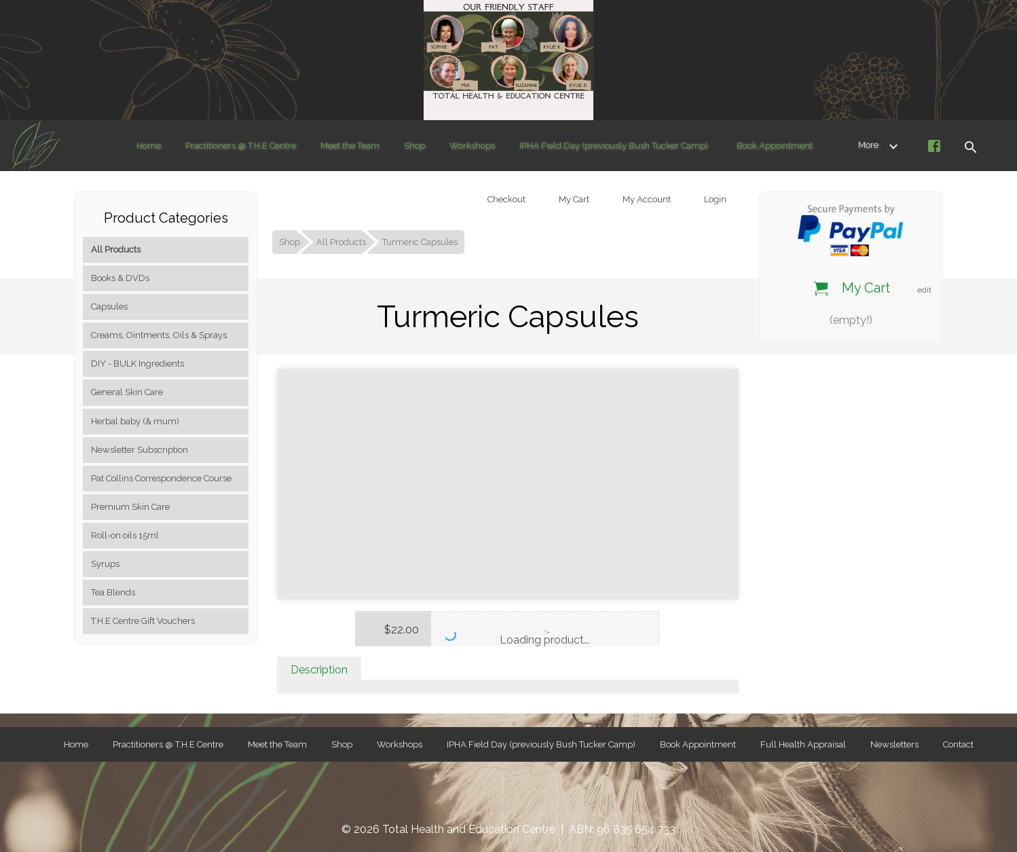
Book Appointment (775, 146)
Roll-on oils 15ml (125, 535)
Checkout (505, 199)
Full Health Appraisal (803, 744)
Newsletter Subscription (139, 450)
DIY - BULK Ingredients (137, 363)
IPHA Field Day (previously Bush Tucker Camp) (613, 146)
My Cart (573, 199)
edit (924, 290)
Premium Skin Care (130, 507)
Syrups (105, 564)
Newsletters (894, 744)
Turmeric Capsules (420, 242)
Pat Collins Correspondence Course (161, 478)
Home (148, 146)
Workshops (472, 146)
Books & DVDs (120, 278)
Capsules (109, 306)
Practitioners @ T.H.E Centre (240, 146)
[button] (970, 145)
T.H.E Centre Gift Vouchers (143, 621)
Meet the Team (350, 146)
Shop (414, 146)
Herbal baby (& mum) (135, 421)
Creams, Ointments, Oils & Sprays (159, 335)
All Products (116, 249)
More (880, 145)
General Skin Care (127, 392)
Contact (958, 744)
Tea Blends (113, 592)
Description (319, 669)
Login (714, 199)
